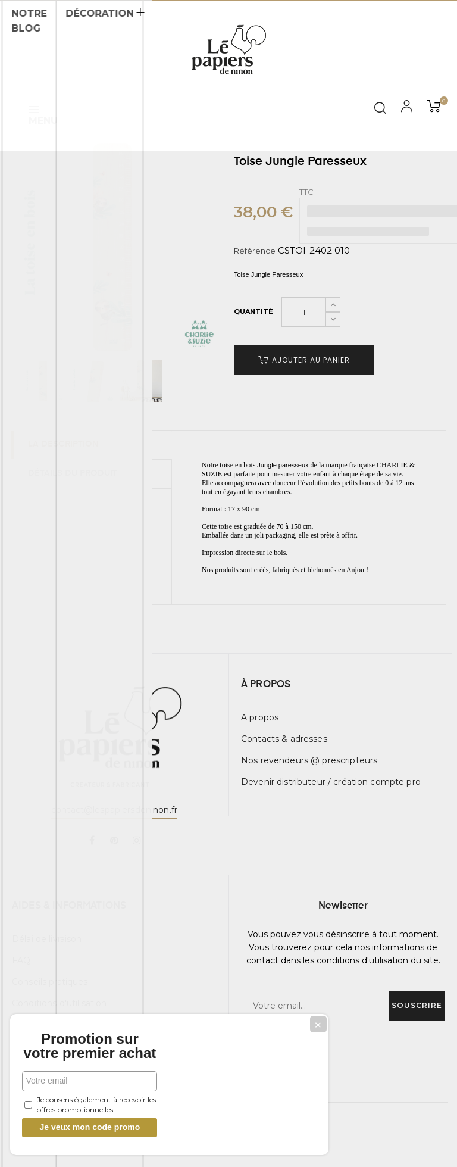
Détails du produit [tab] (73, 473)
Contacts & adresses (284, 739)
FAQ (21, 960)
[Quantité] (303, 312)
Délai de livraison (47, 939)
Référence (255, 250)
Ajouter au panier (304, 360)
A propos (259, 717)
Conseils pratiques (50, 981)
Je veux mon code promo (89, 1127)
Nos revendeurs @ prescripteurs (309, 760)
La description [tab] (64, 445)
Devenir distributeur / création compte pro (331, 781)
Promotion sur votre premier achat (89, 1039)
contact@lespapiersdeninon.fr (114, 809)
